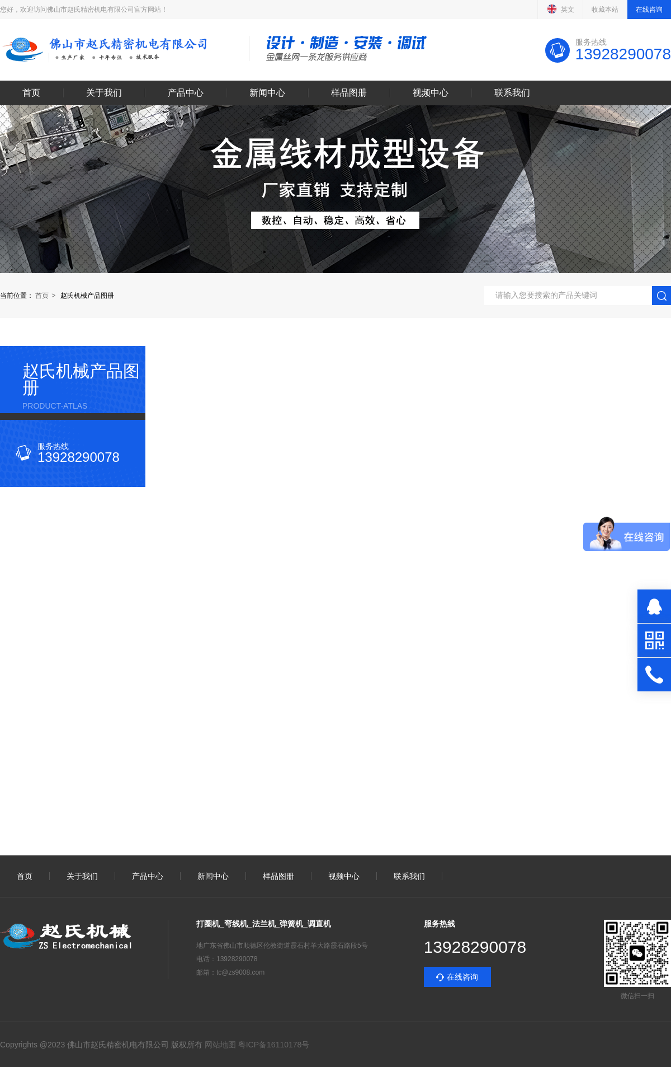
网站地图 (220, 1044)
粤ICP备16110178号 (273, 1044)
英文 (560, 9)
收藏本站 (605, 9)
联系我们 (512, 92)
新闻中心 (267, 92)
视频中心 (430, 92)
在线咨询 (649, 9)
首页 (31, 92)
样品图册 (349, 92)
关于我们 (104, 92)
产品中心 (186, 92)
